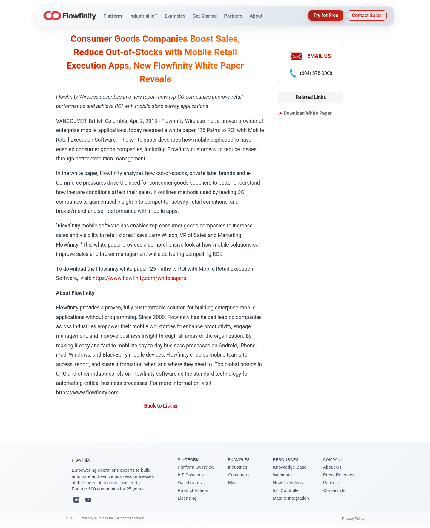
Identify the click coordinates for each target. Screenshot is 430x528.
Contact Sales (367, 15)
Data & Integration (291, 498)
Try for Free (326, 15)
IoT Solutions (191, 474)
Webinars (282, 474)
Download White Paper (308, 113)
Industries (237, 467)
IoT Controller (286, 490)
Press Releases (338, 474)
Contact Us (334, 490)
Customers (239, 474)
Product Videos (193, 490)
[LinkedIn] (76, 499)
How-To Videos (288, 482)
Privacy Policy (353, 519)
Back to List (160, 406)
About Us (332, 467)
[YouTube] (88, 499)
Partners (331, 482)
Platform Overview (196, 467)
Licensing (187, 498)
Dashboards (190, 482)
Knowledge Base (290, 467)
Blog (232, 482)
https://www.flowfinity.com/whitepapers (139, 278)
